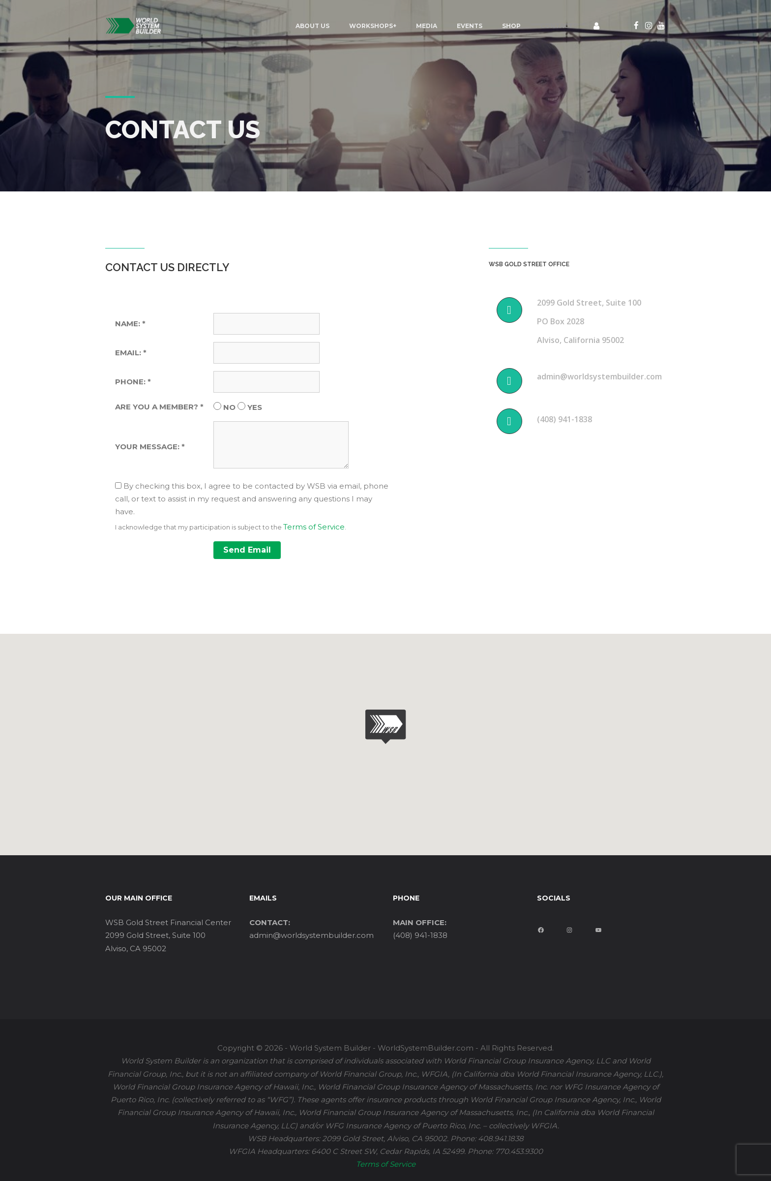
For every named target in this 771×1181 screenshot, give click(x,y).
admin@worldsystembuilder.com (311, 935)
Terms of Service (314, 526)
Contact (556, 26)
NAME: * (130, 323)
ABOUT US (312, 26)
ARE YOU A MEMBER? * (159, 406)
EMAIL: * (131, 352)
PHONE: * (133, 381)
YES (254, 407)
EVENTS (469, 26)
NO (229, 407)
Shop (511, 26)
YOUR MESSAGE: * (150, 446)
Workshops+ (372, 26)
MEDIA (426, 26)
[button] (385, 727)
